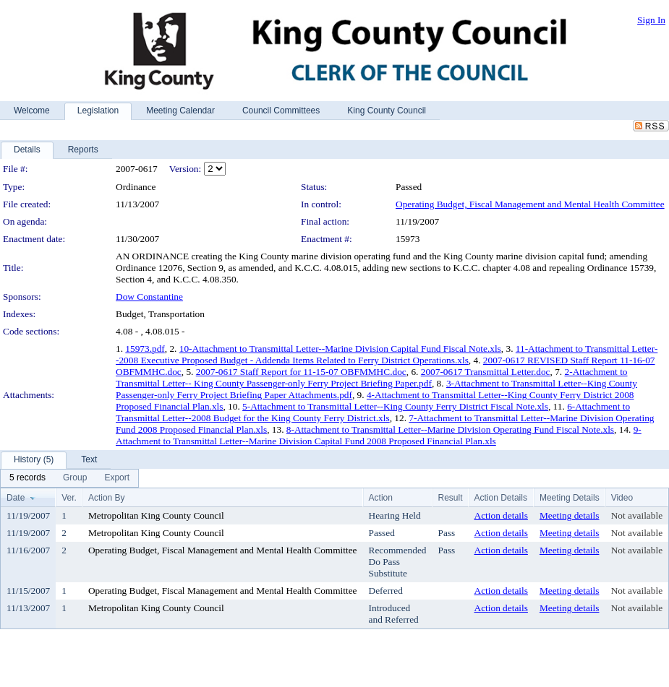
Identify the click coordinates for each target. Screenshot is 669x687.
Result (450, 498)
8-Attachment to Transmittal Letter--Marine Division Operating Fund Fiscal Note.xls (450, 429)
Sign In (651, 19)
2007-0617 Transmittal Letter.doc (485, 371)
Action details (501, 515)
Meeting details (570, 515)
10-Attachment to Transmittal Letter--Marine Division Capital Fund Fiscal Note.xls (340, 348)
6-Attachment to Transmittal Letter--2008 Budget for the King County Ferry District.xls (373, 412)
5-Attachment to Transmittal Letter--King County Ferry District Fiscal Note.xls (395, 406)
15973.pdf (144, 348)
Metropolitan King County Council (156, 515)
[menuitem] (27, 478)
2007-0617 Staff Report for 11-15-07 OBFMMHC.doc (301, 371)
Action (381, 498)
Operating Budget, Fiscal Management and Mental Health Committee (530, 204)
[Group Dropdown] (74, 478)
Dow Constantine (149, 296)
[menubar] (69, 478)
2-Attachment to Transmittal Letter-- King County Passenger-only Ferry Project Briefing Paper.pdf (372, 377)
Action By (106, 498)
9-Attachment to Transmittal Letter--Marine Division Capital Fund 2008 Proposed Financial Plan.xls (379, 435)
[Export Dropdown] (116, 478)
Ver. (69, 498)
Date (16, 498)
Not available (636, 515)
